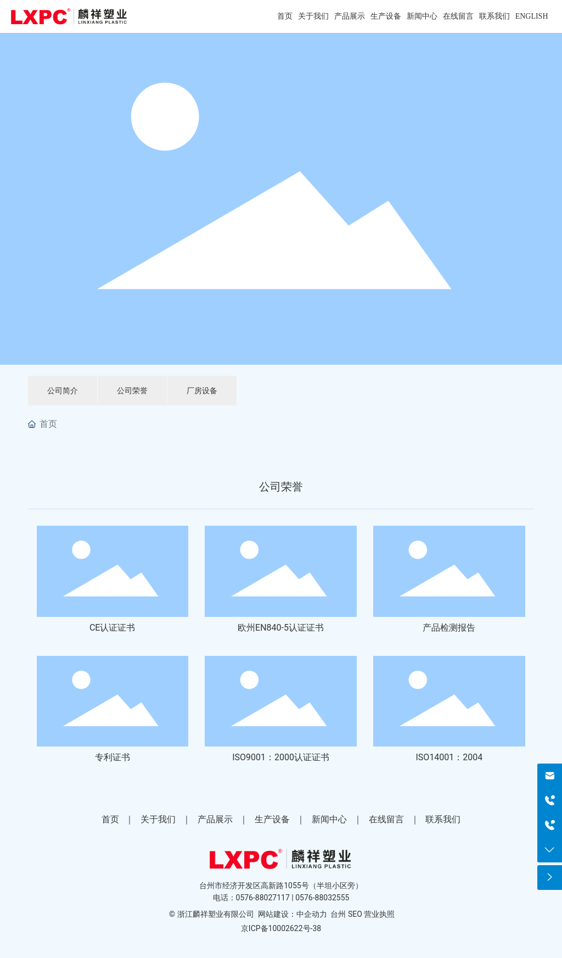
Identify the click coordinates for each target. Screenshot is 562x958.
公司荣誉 (132, 390)
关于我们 (158, 819)
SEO (355, 914)
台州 (338, 914)
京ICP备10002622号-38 (281, 928)
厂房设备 (202, 390)
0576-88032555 (322, 897)
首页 (110, 819)
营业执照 (379, 914)
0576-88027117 (263, 897)
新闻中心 (329, 819)
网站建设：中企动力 (292, 914)
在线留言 (386, 819)
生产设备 (272, 819)
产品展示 (215, 819)
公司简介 (62, 390)
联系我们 (442, 819)
